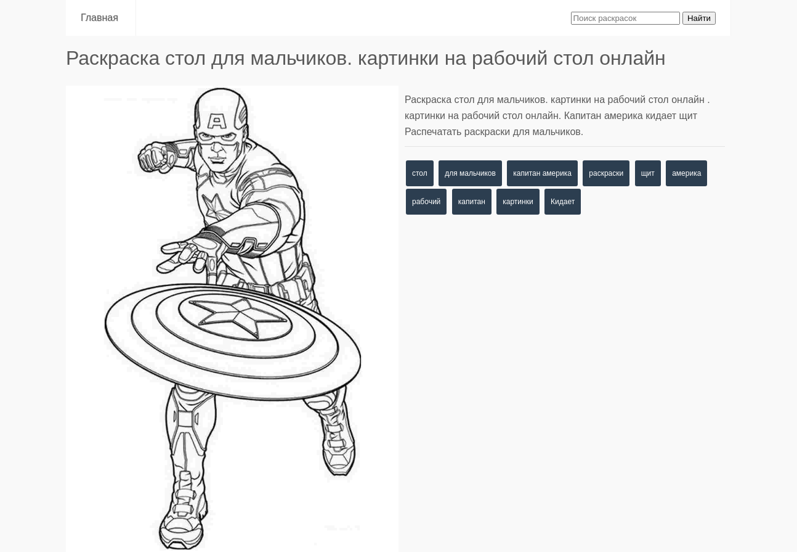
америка (686, 173)
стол (419, 173)
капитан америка (542, 173)
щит (648, 173)
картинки (518, 201)
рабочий (426, 201)
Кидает (563, 201)
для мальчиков (470, 173)
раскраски (606, 173)
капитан (471, 201)
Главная (101, 17)
